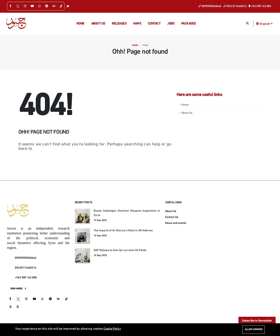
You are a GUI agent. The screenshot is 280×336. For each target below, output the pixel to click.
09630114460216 (25, 268)
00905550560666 (210, 6)
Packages (188, 23)
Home (80, 23)
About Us (186, 113)
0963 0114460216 (235, 6)
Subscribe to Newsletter (257, 320)
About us (98, 23)
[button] (257, 23)
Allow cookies (253, 329)
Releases (119, 23)
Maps (137, 23)
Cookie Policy (112, 329)
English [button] (266, 24)
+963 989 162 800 (260, 6)
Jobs (170, 23)
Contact (154, 23)
